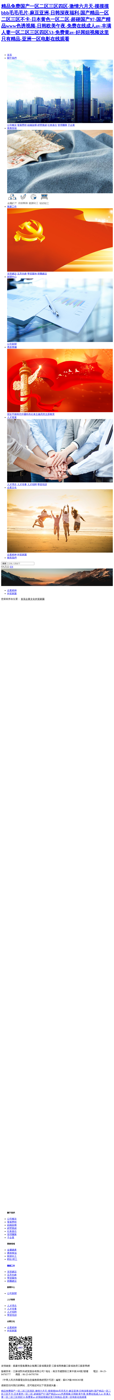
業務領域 (12, 128)
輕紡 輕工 (12, 1259)
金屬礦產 (12, 1250)
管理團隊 (62, 125)
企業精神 (12, 554)
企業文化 (12, 487)
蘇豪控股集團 (20, 1366)
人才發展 (12, 417)
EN (11, 567)
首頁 (9, 55)
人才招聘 (32, 484)
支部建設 (12, 273)
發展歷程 (22, 125)
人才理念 (12, 484)
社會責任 (52, 125)
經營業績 (42, 125)
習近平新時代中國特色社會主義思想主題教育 (31, 414)
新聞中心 (12, 276)
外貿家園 (22, 554)
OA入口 (5, 567)
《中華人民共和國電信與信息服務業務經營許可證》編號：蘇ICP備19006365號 (42, 1380)
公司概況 (12, 125)
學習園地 (32, 273)
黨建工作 (12, 206)
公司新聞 (12, 344)
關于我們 (12, 58)
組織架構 (32, 125)
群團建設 (42, 273)
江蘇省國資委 (44, 1366)
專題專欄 (12, 347)
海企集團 (32, 1366)
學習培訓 (42, 484)
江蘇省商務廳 (58, 1366)
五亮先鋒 (22, 273)
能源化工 (12, 1256)
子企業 (71, 125)
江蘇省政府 (72, 1366)
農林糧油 (12, 1253)
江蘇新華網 (84, 1366)
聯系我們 (12, 557)
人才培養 (22, 484)
